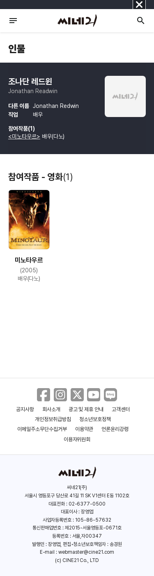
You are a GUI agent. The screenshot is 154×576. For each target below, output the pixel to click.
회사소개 (51, 409)
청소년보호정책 (95, 419)
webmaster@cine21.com (86, 552)
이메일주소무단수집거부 (42, 429)
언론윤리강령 (115, 429)
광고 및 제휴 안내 (86, 409)
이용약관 (84, 429)
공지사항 (25, 409)
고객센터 (121, 409)
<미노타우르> (24, 136)
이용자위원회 (77, 439)
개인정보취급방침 (53, 419)
